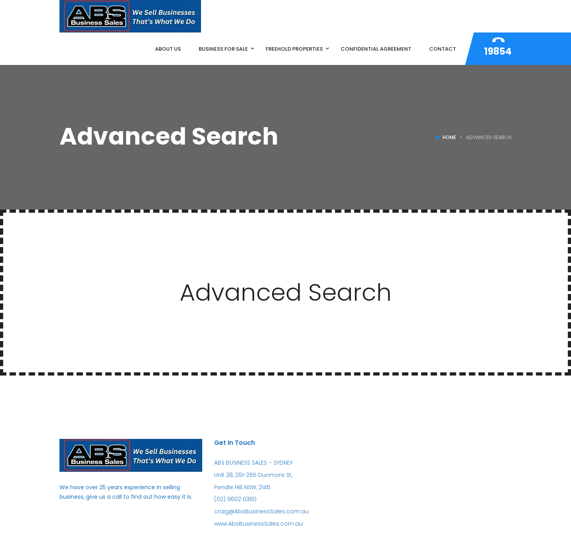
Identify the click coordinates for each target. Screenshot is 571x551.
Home (449, 137)
